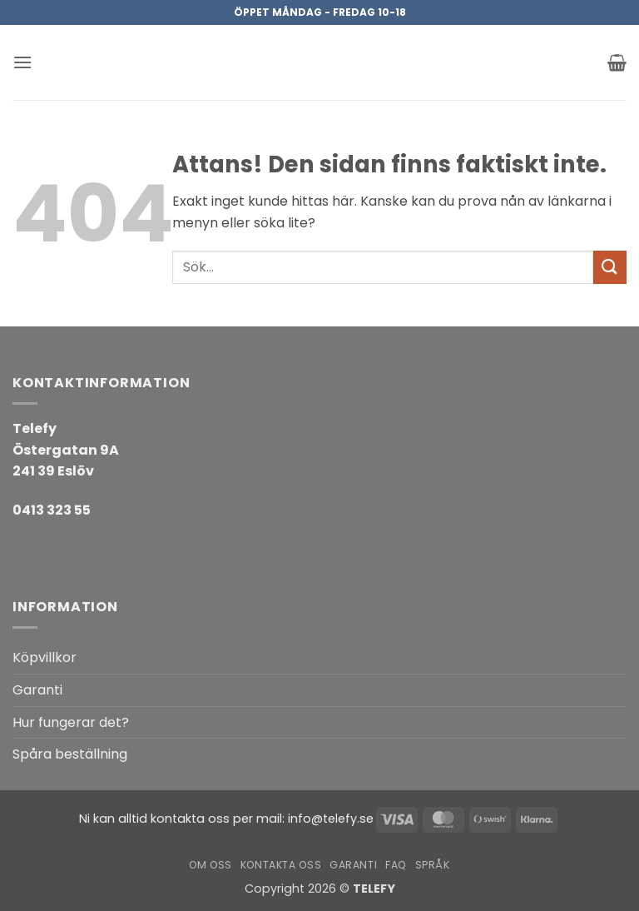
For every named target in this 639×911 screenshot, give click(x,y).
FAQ (396, 865)
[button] (22, 62)
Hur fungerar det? (70, 722)
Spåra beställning (69, 754)
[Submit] (610, 267)
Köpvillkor (44, 657)
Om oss (210, 865)
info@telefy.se (331, 818)
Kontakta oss (280, 865)
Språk (432, 865)
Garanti (37, 689)
